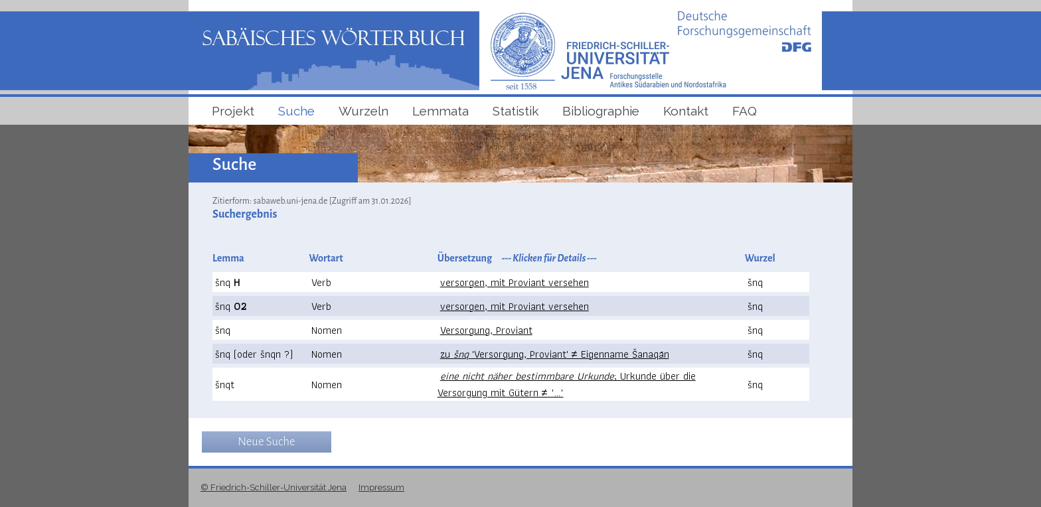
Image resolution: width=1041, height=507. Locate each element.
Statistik (515, 111)
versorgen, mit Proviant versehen (514, 282)
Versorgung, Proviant (486, 330)
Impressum (381, 487)
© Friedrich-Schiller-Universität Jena (273, 487)
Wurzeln (363, 111)
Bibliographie (600, 111)
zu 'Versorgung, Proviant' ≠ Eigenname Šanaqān (554, 354)
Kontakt (685, 111)
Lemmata (440, 111)
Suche (296, 111)
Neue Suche (266, 441)
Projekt (233, 111)
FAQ (744, 111)
